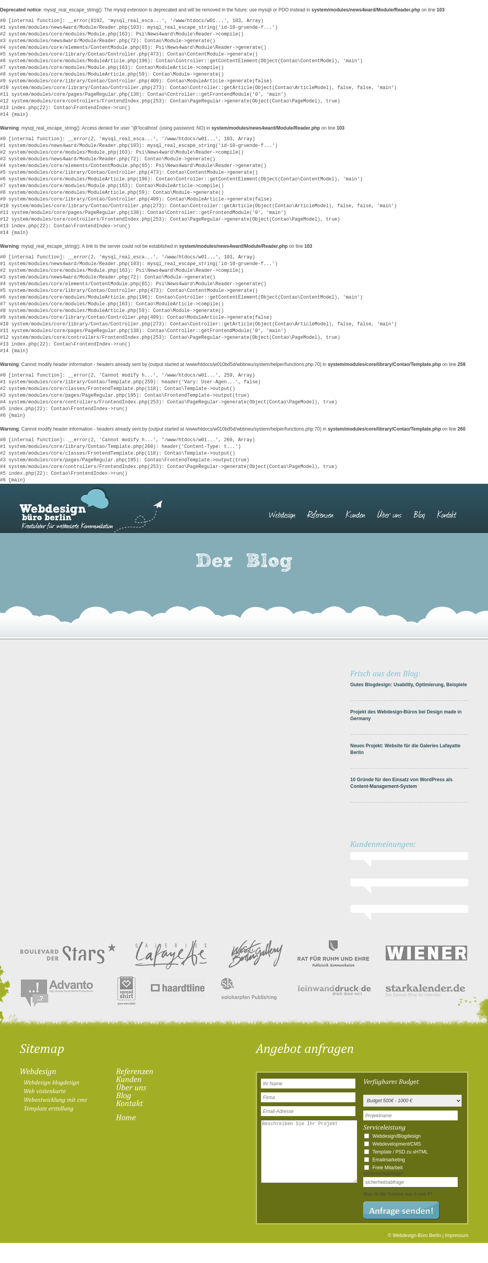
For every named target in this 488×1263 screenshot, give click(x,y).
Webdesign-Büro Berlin (417, 1235)
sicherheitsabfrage (383, 1173)
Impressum (456, 1235)
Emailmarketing (388, 1160)
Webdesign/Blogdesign (396, 1136)
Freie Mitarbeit (387, 1167)
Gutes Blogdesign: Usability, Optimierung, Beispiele (408, 684)
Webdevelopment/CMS (396, 1144)
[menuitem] (286, 510)
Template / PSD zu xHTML (400, 1152)
